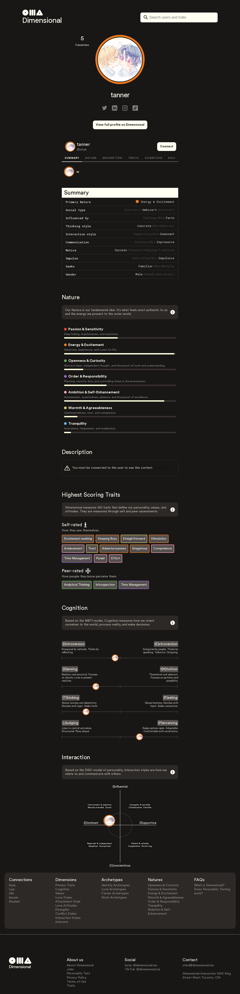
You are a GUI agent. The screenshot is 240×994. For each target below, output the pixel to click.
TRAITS (133, 141)
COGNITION (153, 141)
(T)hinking (70, 681)
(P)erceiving (168, 706)
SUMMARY (72, 141)
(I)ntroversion (73, 627)
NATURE (91, 141)
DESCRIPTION (112, 141)
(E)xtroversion (166, 627)
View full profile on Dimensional (120, 124)
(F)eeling (170, 681)
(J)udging (70, 706)
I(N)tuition (169, 652)
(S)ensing (69, 652)
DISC (171, 141)
